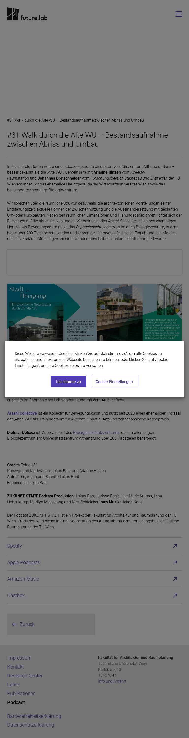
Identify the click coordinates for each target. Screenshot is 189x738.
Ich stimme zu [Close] (68, 381)
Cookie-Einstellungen (114, 381)
